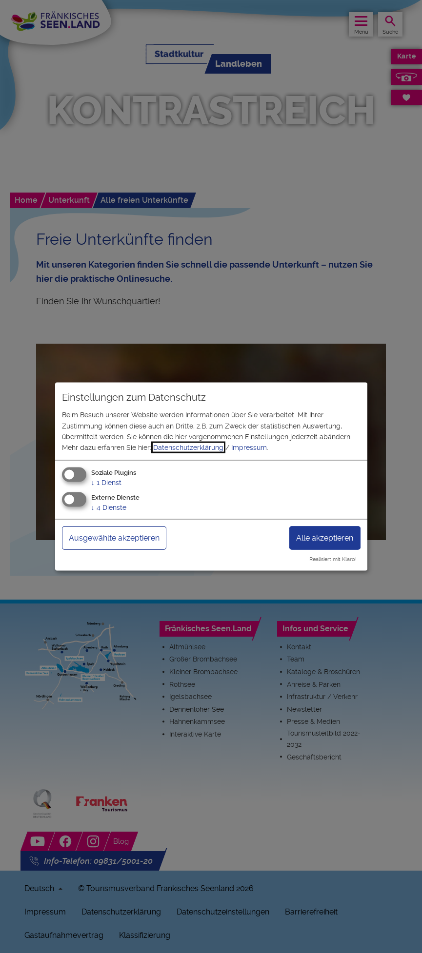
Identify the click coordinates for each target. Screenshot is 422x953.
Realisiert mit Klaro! (333, 559)
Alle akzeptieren (324, 537)
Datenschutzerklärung (188, 447)
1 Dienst (106, 482)
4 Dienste (108, 507)
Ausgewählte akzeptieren (114, 537)
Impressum (249, 447)
